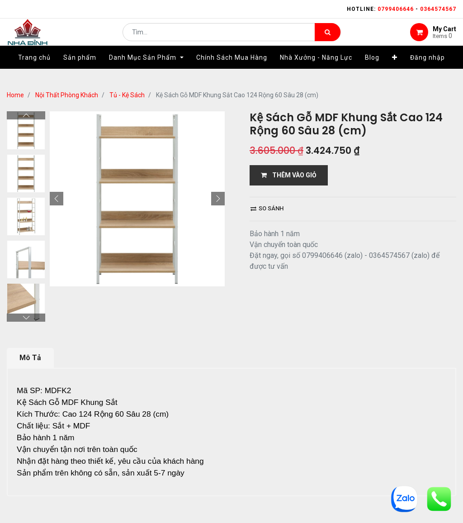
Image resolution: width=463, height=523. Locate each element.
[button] (394, 71)
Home (15, 95)
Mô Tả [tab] (30, 318)
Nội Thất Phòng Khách (66, 95)
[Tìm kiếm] (327, 39)
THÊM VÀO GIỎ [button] (289, 175)
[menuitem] (34, 71)
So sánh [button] (266, 208)
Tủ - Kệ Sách (127, 95)
